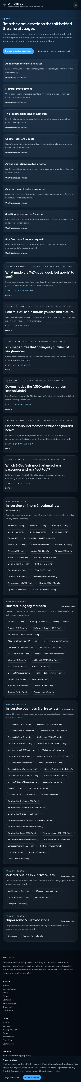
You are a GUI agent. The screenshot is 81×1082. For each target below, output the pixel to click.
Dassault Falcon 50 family (19, 724)
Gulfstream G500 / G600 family (22, 750)
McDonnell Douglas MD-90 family (23, 634)
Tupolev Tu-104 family (18, 686)
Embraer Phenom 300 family (21, 846)
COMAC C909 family (42, 570)
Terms (5, 1033)
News (5, 993)
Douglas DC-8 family (17, 628)
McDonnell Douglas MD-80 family (39, 538)
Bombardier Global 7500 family (22, 833)
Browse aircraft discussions (18, 51)
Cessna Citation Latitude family (58, 769)
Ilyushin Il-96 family (17, 589)
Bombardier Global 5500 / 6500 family (25, 827)
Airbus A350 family (16, 551)
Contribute (8, 1010)
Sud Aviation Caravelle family (21, 647)
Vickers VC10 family (17, 660)
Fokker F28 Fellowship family (49, 673)
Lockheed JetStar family (19, 891)
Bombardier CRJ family (18, 564)
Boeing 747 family (38, 525)
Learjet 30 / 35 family (17, 904)
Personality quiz (10, 1003)
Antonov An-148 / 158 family (20, 583)
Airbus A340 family (63, 545)
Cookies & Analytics (44, 1071)
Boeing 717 (13, 538)
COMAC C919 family (17, 577)
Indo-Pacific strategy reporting (17, 1055)
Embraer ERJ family (44, 564)
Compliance (8, 1044)
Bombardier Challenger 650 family (23, 814)
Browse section (13, 510)
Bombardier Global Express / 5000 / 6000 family (30, 820)
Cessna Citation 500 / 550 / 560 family (53, 756)
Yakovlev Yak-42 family (44, 692)
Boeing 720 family (38, 622)
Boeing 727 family (60, 622)
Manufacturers (9, 989)
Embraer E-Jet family (18, 570)
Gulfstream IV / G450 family (49, 737)
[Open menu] (75, 5)
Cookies (6, 1026)
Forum (8, 295)
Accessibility (8, 1037)
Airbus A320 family (16, 545)
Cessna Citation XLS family (50, 763)
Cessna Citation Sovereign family (23, 769)
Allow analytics (32, 1077)
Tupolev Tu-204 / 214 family (44, 589)
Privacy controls (10, 1029)
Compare (7, 1000)
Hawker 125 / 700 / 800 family (21, 795)
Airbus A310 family (40, 666)
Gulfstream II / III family (18, 897)
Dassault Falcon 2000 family (21, 731)
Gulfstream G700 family (19, 756)
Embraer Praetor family (51, 846)
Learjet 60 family (15, 788)
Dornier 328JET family (49, 583)
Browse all (7, 1007)
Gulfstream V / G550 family (20, 743)
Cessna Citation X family (55, 775)
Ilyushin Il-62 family (17, 679)
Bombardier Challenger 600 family (24, 801)
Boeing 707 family (16, 622)
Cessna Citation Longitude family (23, 775)
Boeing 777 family (38, 532)
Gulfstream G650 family (53, 750)
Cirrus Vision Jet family (18, 859)
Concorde (12, 936)
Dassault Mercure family (19, 673)
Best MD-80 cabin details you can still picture (39, 312)
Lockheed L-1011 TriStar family (46, 660)
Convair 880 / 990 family (51, 647)
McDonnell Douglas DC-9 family (47, 628)
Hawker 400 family (49, 795)
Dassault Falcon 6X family (19, 737)
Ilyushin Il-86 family (40, 679)
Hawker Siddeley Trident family (49, 654)
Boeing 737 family (16, 525)
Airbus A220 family (63, 551)
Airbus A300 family (17, 666)
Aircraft (6, 985)
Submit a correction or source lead (54, 51)
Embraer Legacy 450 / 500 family (23, 839)
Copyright (7, 1040)
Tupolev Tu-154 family (18, 692)
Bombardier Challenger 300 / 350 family (26, 807)
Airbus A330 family (40, 545)
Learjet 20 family (43, 897)
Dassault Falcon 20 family (47, 891)
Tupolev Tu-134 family (43, 686)
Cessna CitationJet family (20, 763)
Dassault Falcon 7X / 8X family (53, 731)
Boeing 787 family (60, 532)
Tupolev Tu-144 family (33, 936)
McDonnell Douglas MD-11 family (23, 641)
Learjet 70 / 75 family (38, 788)
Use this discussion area (16, 77)
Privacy (6, 1022)
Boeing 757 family (60, 525)
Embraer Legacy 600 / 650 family (58, 833)
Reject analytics (12, 1077)
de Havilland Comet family (56, 641)
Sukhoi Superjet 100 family (44, 577)
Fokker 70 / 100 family (18, 557)
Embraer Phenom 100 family (57, 839)
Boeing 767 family (16, 532)
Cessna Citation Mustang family (22, 782)
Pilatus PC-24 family (38, 852)
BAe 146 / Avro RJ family (45, 557)
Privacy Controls (16, 1071)
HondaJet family (15, 852)
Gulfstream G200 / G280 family (52, 743)
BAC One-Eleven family (18, 654)
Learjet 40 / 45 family (52, 782)
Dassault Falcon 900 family (49, 724)
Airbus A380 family (40, 551)
